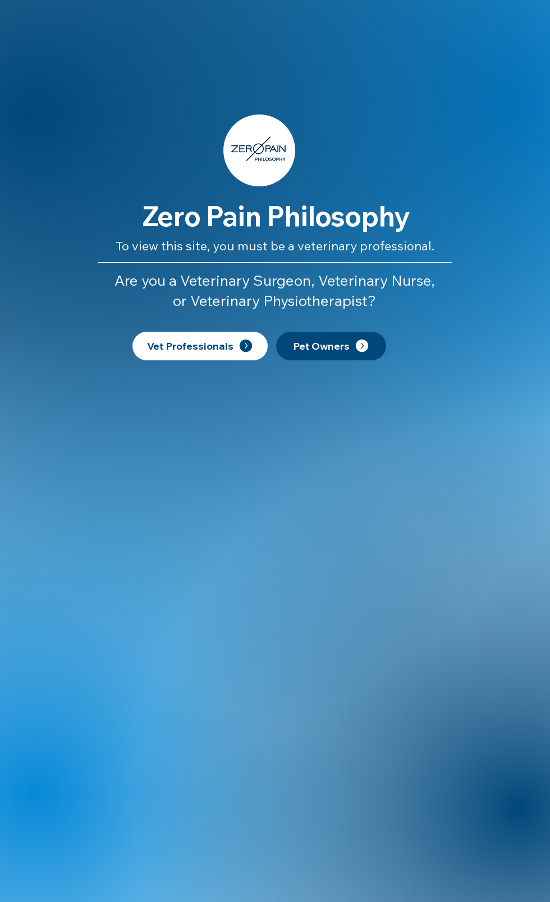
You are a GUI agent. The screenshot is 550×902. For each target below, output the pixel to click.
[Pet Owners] (331, 346)
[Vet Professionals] (200, 346)
